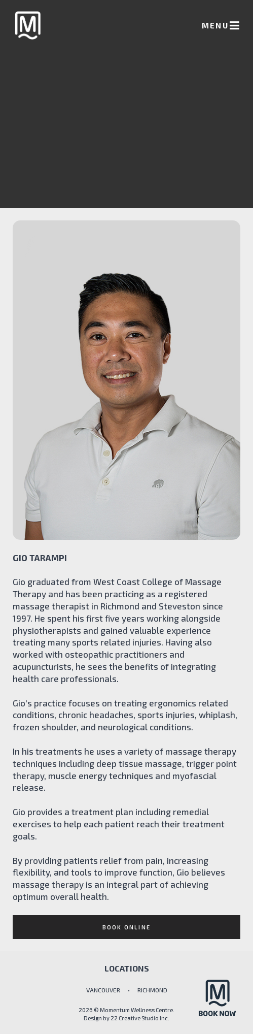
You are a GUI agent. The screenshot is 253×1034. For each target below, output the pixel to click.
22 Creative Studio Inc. (140, 1018)
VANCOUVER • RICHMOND (126, 989)
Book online (126, 927)
